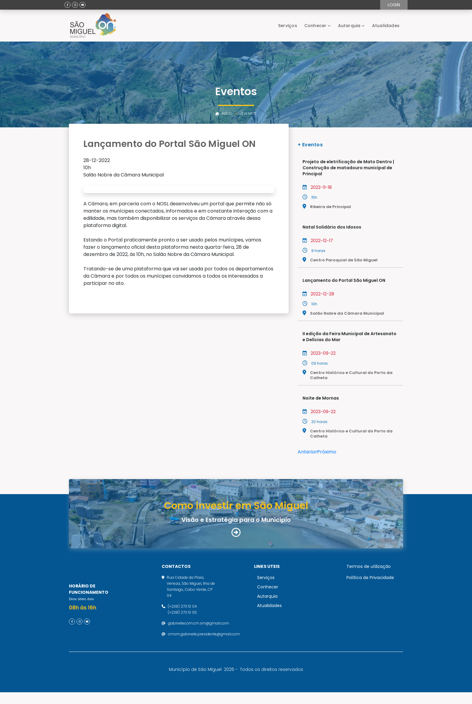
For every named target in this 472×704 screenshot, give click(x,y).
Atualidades (385, 26)
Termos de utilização (368, 572)
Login (394, 5)
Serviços (287, 26)
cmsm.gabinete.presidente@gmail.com (204, 639)
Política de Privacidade (370, 583)
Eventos (249, 113)
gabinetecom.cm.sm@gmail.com (198, 628)
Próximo (326, 451)
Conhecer (315, 26)
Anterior (307, 451)
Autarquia (349, 26)
